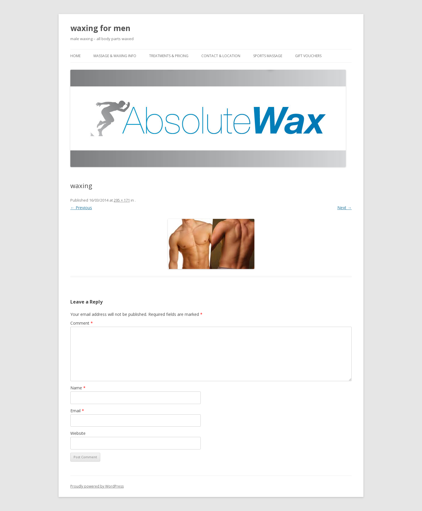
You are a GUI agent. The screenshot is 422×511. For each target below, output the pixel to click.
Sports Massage (267, 55)
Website (78, 433)
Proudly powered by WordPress (97, 486)
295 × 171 (122, 200)
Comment (81, 323)
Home (75, 55)
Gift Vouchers (308, 55)
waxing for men (100, 28)
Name (78, 388)
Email (77, 410)
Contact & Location (220, 55)
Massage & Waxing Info (114, 55)
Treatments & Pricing (168, 55)
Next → (344, 207)
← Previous (81, 207)
